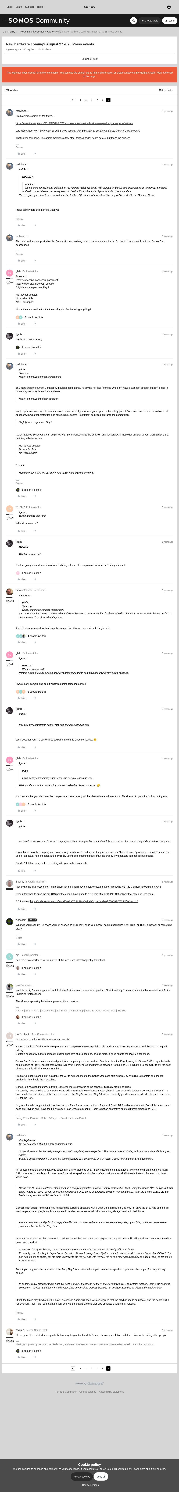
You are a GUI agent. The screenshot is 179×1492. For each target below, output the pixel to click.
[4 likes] (31, 636)
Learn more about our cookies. (149, 1469)
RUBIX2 (20, 507)
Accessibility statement (111, 1391)
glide (18, 271)
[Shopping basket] (168, 6)
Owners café (54, 31)
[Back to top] (172, 1386)
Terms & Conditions (66, 1391)
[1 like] (28, 347)
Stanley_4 (21, 881)
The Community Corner (31, 31)
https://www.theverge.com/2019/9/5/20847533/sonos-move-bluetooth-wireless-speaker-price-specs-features (74, 123)
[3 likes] (31, 692)
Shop (9, 6)
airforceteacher (24, 590)
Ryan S (20, 1330)
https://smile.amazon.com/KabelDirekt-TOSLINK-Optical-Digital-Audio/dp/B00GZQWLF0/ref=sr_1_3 (84, 901)
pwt (18, 985)
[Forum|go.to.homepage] (39, 20)
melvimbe (21, 111)
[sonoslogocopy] (89, 7)
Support (29, 6)
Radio (40, 6)
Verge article (31, 116)
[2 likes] (29, 317)
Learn (19, 6)
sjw (17, 955)
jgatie (19, 334)
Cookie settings (87, 1391)
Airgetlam (21, 920)
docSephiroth (23, 1034)
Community (9, 31)
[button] (4, 21)
